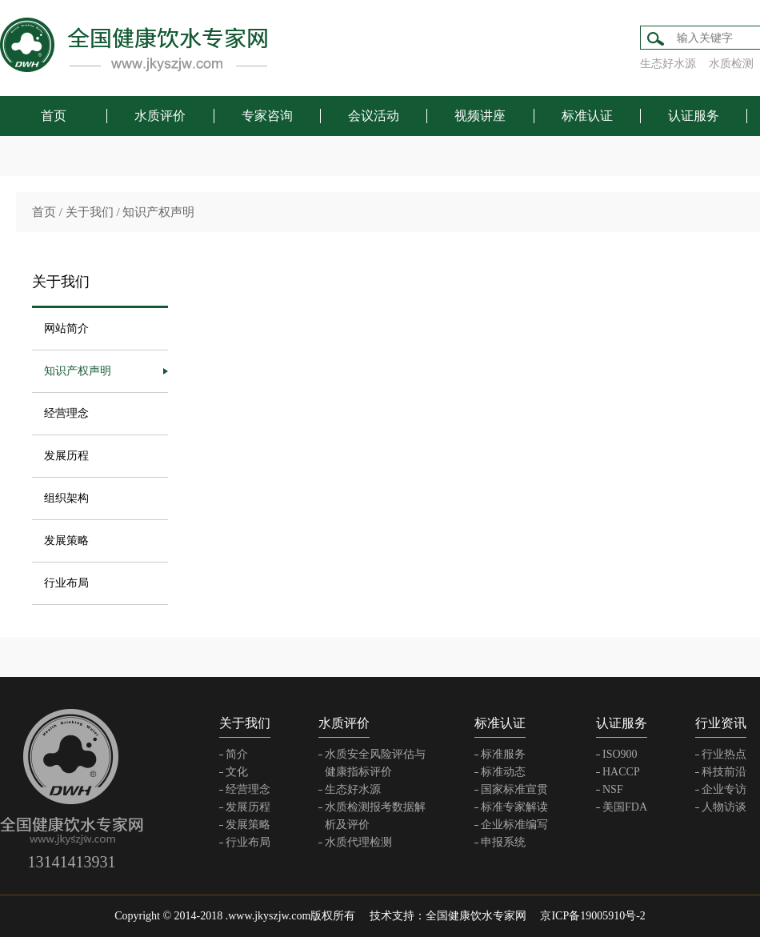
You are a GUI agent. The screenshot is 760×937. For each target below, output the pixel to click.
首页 (53, 115)
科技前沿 (724, 772)
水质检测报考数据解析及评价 (375, 816)
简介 (237, 754)
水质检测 (731, 64)
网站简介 (66, 328)
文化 (237, 772)
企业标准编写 (514, 825)
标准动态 (503, 772)
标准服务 (503, 754)
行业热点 (724, 754)
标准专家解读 (514, 807)
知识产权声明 (158, 212)
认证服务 (693, 115)
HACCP (621, 772)
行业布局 (66, 583)
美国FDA (624, 807)
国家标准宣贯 (514, 789)
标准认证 (587, 115)
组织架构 (66, 498)
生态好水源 (668, 64)
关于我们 (90, 212)
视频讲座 (480, 115)
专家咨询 (267, 115)
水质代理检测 (358, 842)
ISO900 (620, 754)
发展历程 (66, 456)
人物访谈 (724, 807)
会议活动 (373, 115)
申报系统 (503, 842)
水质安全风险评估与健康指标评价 (375, 763)
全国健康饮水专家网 (476, 916)
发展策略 (66, 541)
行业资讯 (720, 723)
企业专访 (724, 789)
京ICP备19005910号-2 (592, 916)
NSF (612, 789)
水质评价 (160, 115)
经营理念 (66, 413)
